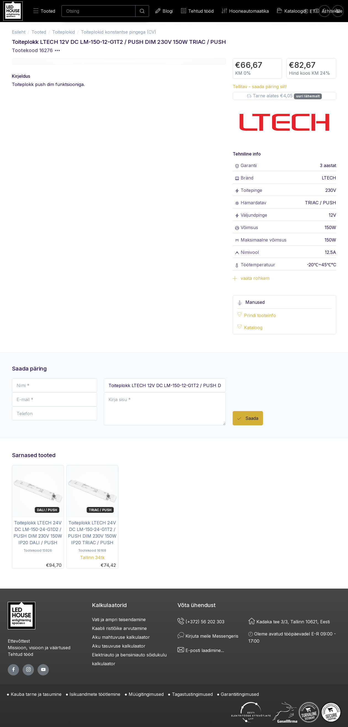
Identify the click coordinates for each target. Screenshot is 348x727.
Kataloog (253, 327)
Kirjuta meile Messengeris (207, 636)
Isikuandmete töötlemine (95, 694)
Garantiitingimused (240, 694)
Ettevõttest (19, 641)
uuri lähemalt (308, 96)
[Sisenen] (324, 11)
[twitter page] (28, 669)
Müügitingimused (146, 694)
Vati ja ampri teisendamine (119, 619)
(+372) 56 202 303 (200, 621)
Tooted (44, 11)
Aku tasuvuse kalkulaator (118, 646)
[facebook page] (13, 669)
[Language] (309, 11)
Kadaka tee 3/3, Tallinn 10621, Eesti (289, 621)
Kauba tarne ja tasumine (36, 694)
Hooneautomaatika (245, 11)
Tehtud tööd (197, 11)
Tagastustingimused (192, 694)
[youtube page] (43, 669)
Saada (247, 418)
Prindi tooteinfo (260, 315)
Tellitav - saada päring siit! (259, 86)
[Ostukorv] (338, 11)
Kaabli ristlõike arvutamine (119, 628)
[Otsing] (99, 11)
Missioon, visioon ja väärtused (39, 647)
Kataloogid (291, 11)
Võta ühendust (196, 605)
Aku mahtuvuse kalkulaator (121, 637)
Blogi (164, 11)
